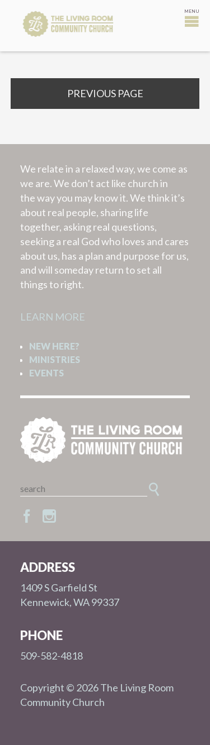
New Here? (54, 346)
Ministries (54, 359)
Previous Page (105, 93)
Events (46, 372)
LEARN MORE (52, 317)
